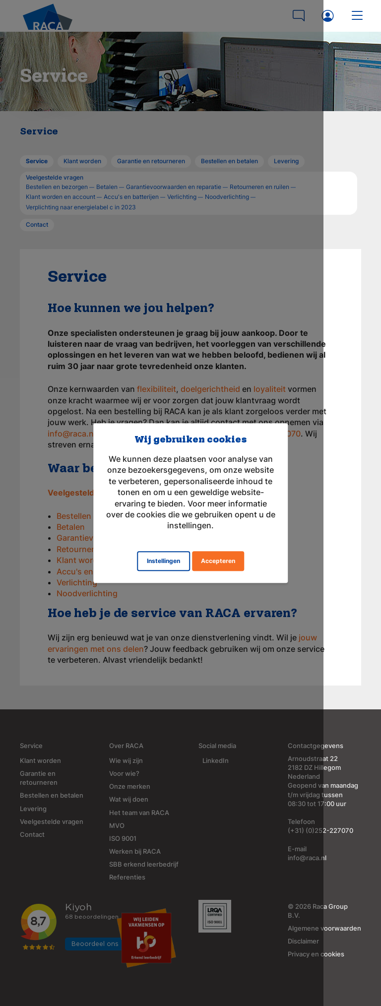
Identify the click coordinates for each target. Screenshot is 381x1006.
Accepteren (218, 555)
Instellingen (163, 555)
